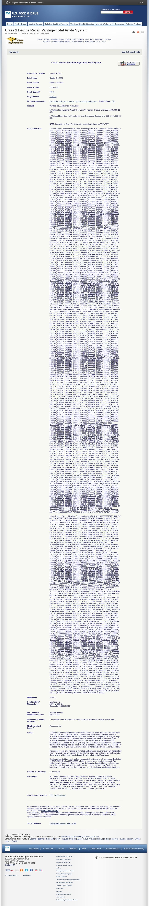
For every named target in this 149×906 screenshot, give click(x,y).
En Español (116, 9)
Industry (59, 891)
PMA (86, 39)
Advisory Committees (63, 859)
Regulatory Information (64, 865)
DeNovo (46, 39)
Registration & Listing (57, 39)
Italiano (122, 839)
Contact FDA (48, 849)
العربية (79, 839)
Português (114, 839)
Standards (108, 39)
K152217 (52, 97)
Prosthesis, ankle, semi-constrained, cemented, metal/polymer (73, 101)
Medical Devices (29, 33)
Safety (58, 868)
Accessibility (33, 849)
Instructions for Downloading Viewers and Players (80, 837)
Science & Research (63, 862)
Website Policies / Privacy (134, 849)
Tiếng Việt (50, 839)
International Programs (64, 874)
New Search (13, 52)
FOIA (84, 849)
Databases (44, 33)
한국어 (57, 839)
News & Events (61, 876)
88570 (51, 92)
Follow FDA (105, 9)
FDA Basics (73, 849)
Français (99, 839)
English (14, 841)
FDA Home (12, 33)
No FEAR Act (96, 849)
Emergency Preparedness (65, 871)
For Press (27, 875)
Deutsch (130, 839)
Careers (61, 849)
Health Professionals (63, 894)
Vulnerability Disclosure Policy (66, 900)
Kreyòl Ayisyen (89, 839)
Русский (72, 839)
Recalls (80, 39)
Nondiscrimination (113, 849)
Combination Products (64, 856)
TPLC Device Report (57, 795)
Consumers (60, 888)
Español (33, 839)
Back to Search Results (131, 52)
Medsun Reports (89, 41)
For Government (11, 875)
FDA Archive (60, 897)
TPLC (104, 41)
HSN (112, 101)
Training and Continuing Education (68, 879)
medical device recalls (49, 811)
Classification (99, 39)
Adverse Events (71, 39)
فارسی (7, 841)
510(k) (40, 39)
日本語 (137, 839)
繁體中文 (41, 839)
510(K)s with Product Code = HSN (62, 823)
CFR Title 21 (46, 41)
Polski (106, 839)
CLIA (98, 41)
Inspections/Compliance (64, 882)
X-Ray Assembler (77, 41)
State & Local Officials (64, 885)
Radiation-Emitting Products (61, 41)
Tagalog (65, 839)
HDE (91, 39)
